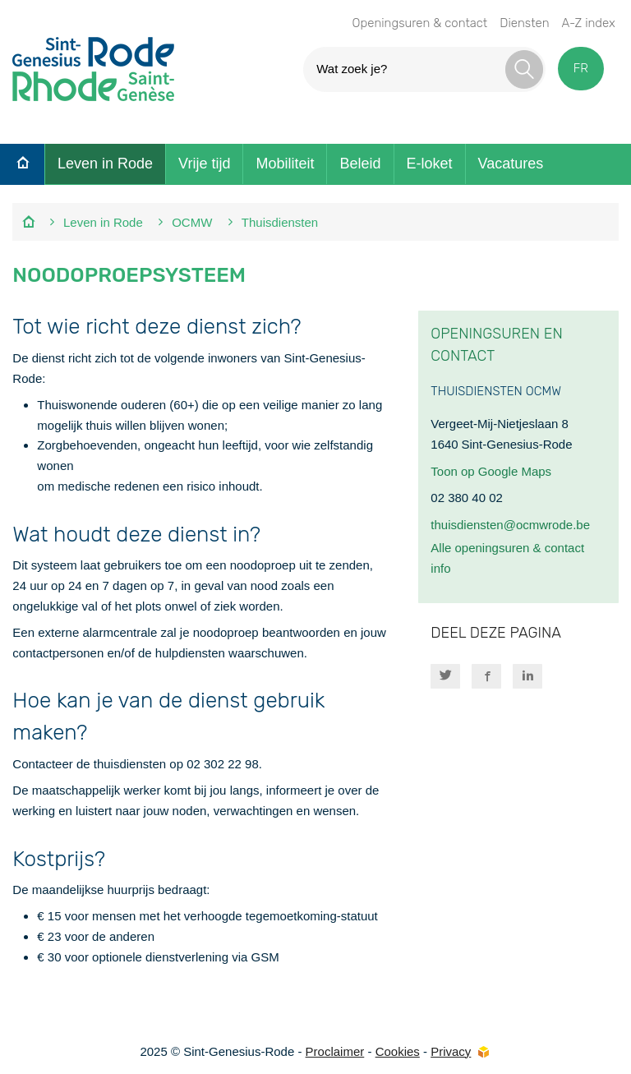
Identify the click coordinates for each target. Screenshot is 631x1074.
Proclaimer (335, 1051)
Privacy (451, 1051)
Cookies (397, 1051)
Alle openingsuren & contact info (507, 558)
